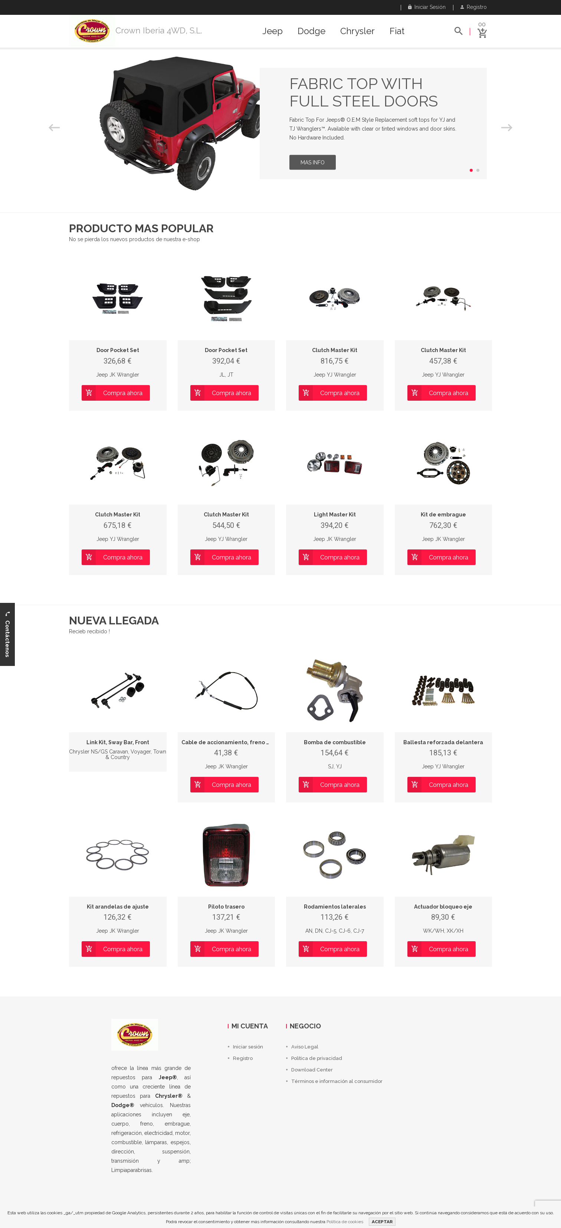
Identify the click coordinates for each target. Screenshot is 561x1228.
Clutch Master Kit (334, 350)
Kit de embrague (443, 515)
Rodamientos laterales (335, 907)
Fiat (397, 31)
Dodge (311, 31)
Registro (473, 7)
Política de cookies (345, 1221)
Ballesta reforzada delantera (443, 742)
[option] (280, 123)
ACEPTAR (382, 1221)
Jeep (272, 31)
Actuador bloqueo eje (443, 907)
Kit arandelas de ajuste (118, 907)
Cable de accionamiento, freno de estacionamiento (250, 742)
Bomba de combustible (335, 742)
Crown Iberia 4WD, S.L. (158, 30)
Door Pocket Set (117, 350)
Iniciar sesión (427, 7)
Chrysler (357, 31)
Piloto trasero (226, 907)
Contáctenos (7, 634)
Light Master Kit (335, 515)
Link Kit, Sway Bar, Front (117, 742)
